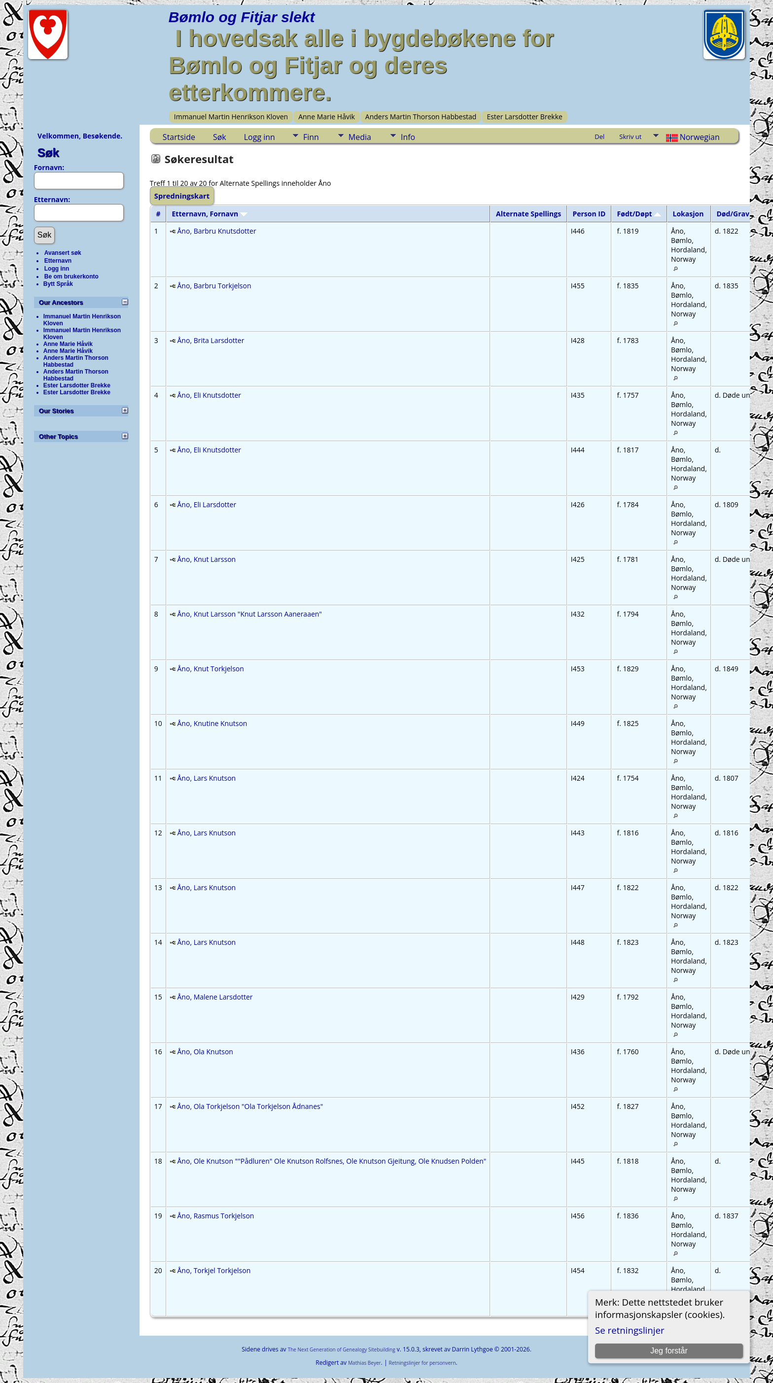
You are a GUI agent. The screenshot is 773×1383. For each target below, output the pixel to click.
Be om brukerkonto (71, 276)
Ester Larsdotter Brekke (524, 116)
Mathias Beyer (364, 1362)
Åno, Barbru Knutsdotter (216, 231)
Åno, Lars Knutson (206, 778)
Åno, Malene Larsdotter (215, 997)
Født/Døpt (639, 213)
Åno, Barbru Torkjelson (214, 285)
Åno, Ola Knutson (205, 1051)
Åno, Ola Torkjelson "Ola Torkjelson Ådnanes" (250, 1106)
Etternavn (57, 260)
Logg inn (57, 268)
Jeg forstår (669, 1351)
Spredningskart (182, 196)
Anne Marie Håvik (326, 116)
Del (599, 136)
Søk (48, 152)
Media (360, 137)
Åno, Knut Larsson (206, 559)
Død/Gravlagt (744, 213)
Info (408, 137)
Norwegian (691, 137)
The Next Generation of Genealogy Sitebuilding (341, 1349)
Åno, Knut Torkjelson (210, 668)
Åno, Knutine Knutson (212, 723)
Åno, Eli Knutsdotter (209, 395)
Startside (179, 137)
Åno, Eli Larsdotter (207, 504)
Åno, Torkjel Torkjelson (214, 1270)
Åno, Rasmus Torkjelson (215, 1215)
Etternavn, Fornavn (209, 213)
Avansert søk (62, 252)
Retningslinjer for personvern (422, 1362)
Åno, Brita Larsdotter (211, 340)
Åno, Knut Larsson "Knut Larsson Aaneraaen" (249, 614)
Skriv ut (630, 136)
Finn (311, 137)
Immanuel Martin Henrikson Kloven (231, 116)
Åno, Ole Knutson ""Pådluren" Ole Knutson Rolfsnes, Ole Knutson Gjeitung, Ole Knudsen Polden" (332, 1161)
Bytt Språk (58, 283)
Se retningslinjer (630, 1330)
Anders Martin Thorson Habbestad (421, 116)
